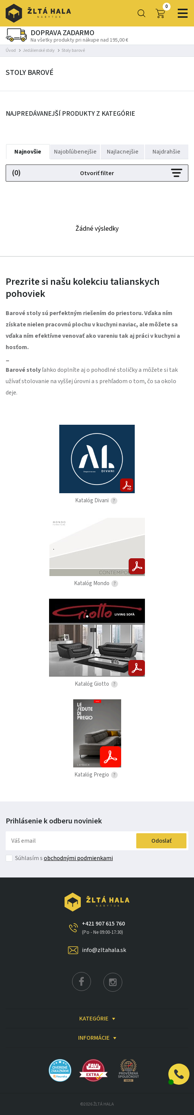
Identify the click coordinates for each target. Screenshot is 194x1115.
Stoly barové (73, 50)
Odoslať (161, 841)
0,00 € (160, 13)
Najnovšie (27, 152)
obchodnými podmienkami (78, 858)
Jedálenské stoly (39, 50)
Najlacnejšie (123, 152)
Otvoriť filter (97, 173)
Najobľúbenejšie (75, 152)
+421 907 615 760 (103, 927)
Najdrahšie (166, 152)
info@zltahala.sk (104, 950)
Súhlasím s (64, 858)
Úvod (11, 50)
